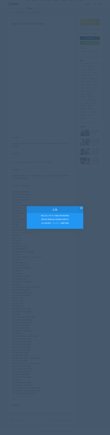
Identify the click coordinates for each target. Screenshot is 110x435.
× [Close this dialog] (81, 208)
